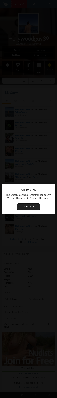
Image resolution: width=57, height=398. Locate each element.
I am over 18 (28, 206)
